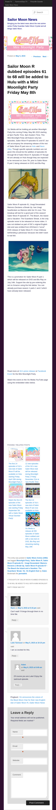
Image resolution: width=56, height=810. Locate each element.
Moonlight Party (23, 561)
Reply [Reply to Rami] (15, 620)
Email (18, 747)
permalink (23, 574)
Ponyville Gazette (36, 1)
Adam (44, 571)
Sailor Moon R (36, 561)
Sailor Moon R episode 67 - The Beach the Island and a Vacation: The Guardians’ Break (27, 568)
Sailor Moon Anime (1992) (37, 558)
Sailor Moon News (11, 5)
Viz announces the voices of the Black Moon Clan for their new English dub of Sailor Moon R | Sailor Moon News (28, 700)
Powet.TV (8, 1)
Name (18, 733)
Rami (13, 608)
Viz (24, 571)
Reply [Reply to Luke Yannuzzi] (15, 656)
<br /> (19, 312)
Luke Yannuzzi (17, 643)
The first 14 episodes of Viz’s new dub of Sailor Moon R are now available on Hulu (32, 505)
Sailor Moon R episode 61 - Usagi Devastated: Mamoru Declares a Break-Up (28, 563)
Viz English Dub (32, 571)
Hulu (34, 146)
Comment (17, 775)
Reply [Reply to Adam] (18, 685)
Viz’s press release (27, 371)
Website (16, 760)
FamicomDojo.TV (21, 1)
